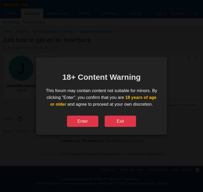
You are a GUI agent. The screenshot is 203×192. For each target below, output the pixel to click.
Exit (120, 121)
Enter (82, 121)
